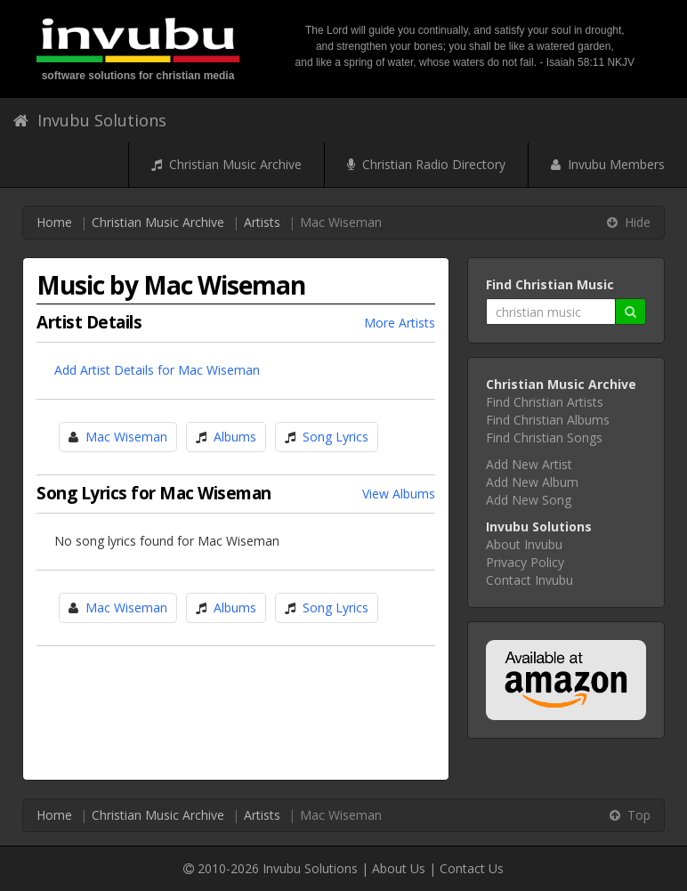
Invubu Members (608, 164)
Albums (235, 436)
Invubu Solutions (89, 120)
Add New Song (528, 499)
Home (54, 222)
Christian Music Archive (226, 164)
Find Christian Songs (544, 437)
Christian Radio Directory (426, 164)
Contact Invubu (529, 579)
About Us (398, 868)
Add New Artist (529, 464)
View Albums (398, 493)
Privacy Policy (525, 562)
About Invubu (524, 544)
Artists (262, 222)
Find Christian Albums (548, 419)
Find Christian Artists (544, 401)
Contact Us (472, 868)
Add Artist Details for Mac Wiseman (157, 369)
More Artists (399, 322)
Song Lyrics (335, 436)
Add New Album (532, 482)
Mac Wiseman (126, 436)
